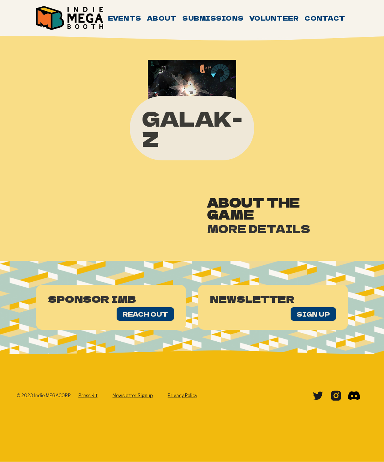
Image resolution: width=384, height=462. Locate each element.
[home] (69, 18)
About (161, 17)
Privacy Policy (182, 395)
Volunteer (273, 17)
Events (124, 17)
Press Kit (88, 395)
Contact (324, 17)
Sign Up (313, 313)
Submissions (212, 17)
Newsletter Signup (132, 395)
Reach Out (145, 313)
